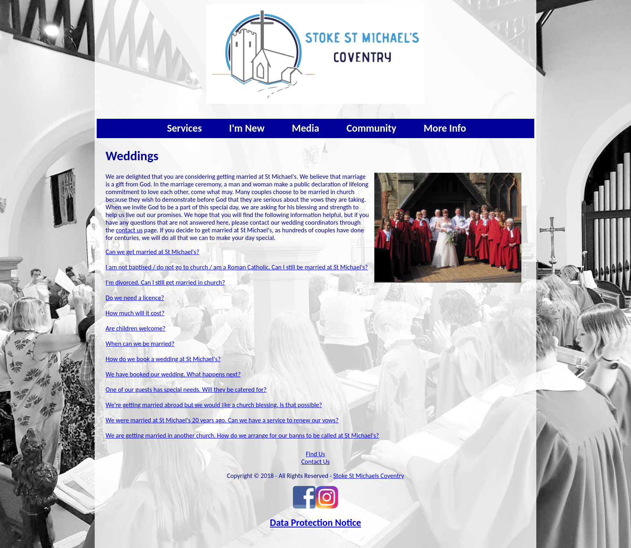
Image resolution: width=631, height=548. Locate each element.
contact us (129, 230)
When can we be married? (140, 343)
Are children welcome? (136, 328)
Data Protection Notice (315, 522)
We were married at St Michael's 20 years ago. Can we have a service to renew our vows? (222, 420)
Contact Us (315, 461)
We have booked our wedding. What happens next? (173, 374)
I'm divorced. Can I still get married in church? (165, 282)
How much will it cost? (135, 313)
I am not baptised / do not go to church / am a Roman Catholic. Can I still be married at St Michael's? (237, 267)
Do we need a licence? (135, 298)
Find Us (315, 454)
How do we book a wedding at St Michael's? (163, 359)
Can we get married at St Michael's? (152, 252)
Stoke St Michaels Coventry (368, 476)
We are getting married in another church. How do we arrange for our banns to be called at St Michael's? (242, 435)
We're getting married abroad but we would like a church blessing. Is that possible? (214, 405)
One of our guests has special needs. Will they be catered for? (186, 389)
